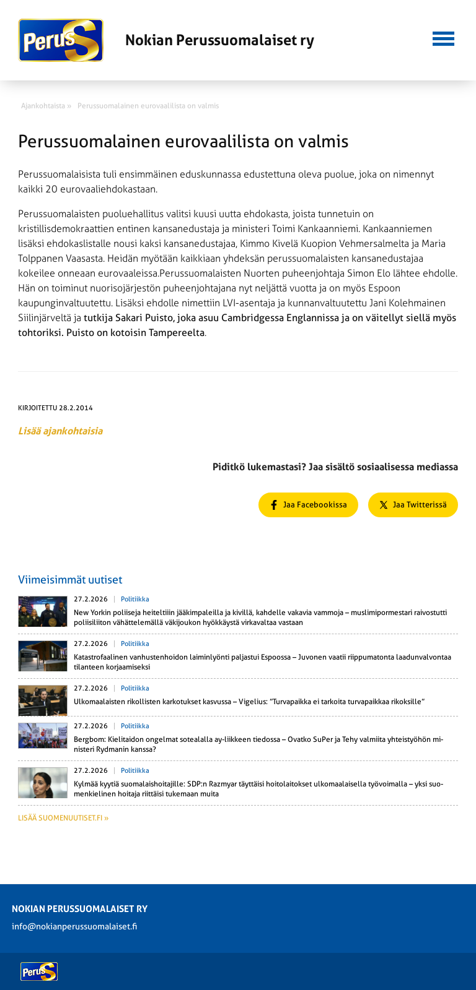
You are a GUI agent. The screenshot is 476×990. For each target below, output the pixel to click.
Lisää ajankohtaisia (60, 431)
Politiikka (135, 599)
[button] (443, 37)
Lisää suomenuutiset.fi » (63, 818)
